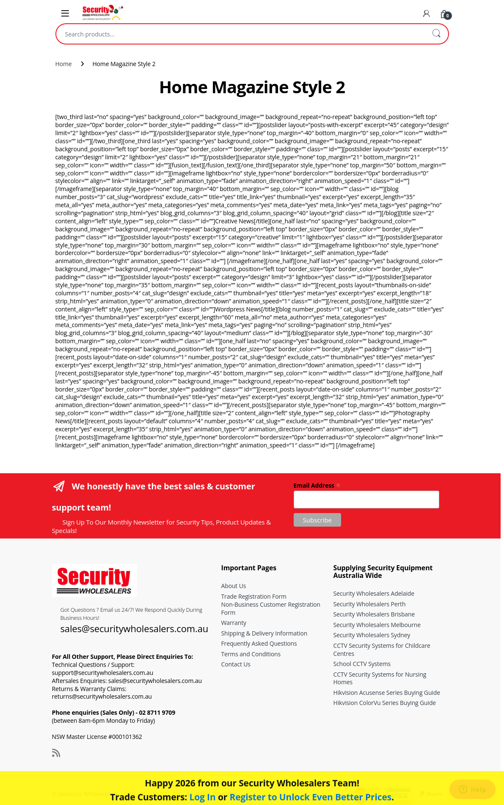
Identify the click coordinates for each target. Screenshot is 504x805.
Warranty (233, 623)
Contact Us (236, 664)
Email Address (317, 484)
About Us (233, 586)
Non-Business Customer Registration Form (271, 608)
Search (436, 34)
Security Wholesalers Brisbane (374, 614)
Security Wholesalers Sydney (371, 635)
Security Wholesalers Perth (369, 604)
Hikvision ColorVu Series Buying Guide (384, 703)
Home (63, 64)
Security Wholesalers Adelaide (373, 593)
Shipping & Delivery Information (264, 633)
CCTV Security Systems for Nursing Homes (380, 678)
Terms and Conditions (251, 654)
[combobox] (240, 34)
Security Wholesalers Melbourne (377, 625)
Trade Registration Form (253, 596)
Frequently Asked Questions (259, 643)
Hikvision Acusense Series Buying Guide (386, 692)
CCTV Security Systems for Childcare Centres (381, 649)
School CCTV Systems (362, 664)
